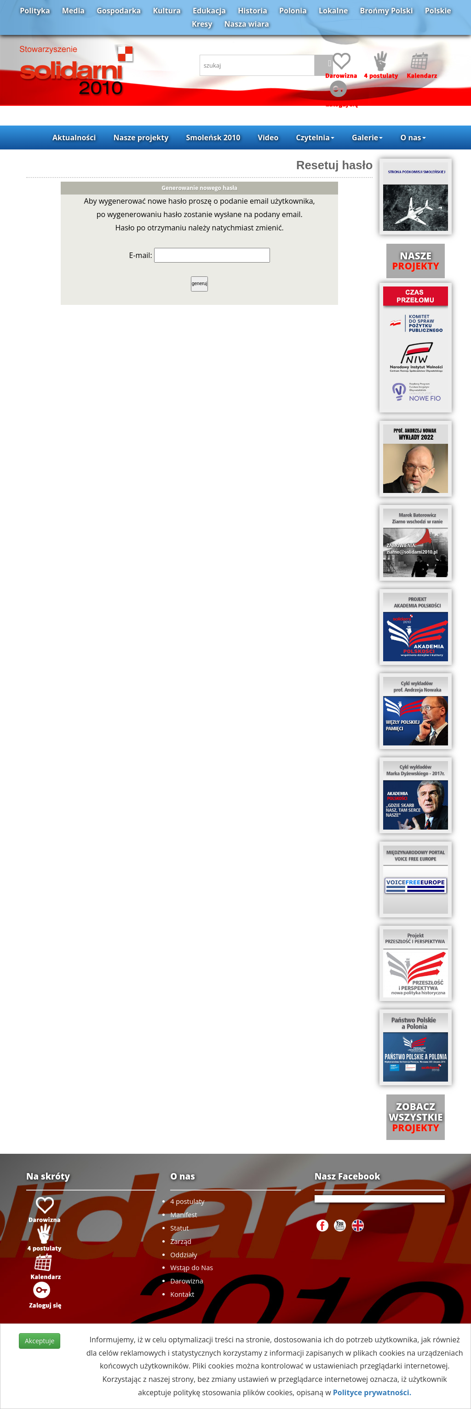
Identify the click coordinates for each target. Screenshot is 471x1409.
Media (73, 11)
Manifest (183, 1214)
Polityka (35, 11)
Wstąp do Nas (191, 1267)
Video (268, 137)
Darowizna (186, 1281)
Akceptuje (39, 1340)
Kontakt (182, 1294)
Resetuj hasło (334, 165)
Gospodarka (119, 11)
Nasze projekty (141, 137)
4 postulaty (187, 1201)
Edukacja (209, 11)
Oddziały (183, 1254)
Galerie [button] (367, 137)
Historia (252, 11)
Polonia (293, 11)
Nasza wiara (246, 24)
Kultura (166, 11)
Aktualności (74, 137)
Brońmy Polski (386, 11)
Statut (179, 1228)
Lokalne (333, 11)
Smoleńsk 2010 (213, 137)
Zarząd (180, 1241)
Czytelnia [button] (315, 137)
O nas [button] (412, 137)
